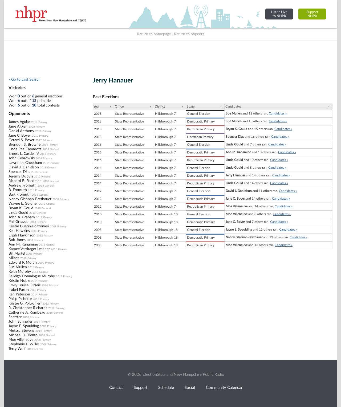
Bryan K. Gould (21, 208)
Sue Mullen (18, 267)
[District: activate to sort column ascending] (170, 107)
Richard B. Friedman (25, 181)
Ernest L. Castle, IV (24, 154)
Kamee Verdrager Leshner (29, 249)
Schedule (166, 388)
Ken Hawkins (19, 231)
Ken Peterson (19, 294)
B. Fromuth (18, 190)
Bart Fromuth (20, 194)
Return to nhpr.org (189, 34)
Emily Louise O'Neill (24, 285)
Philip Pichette (20, 299)
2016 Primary (39, 122)
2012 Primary (43, 140)
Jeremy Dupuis (21, 176)
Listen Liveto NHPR (279, 14)
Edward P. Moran (23, 262)
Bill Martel (17, 253)
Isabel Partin (19, 290)
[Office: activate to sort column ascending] (134, 107)
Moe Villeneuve (21, 340)
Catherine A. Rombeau (27, 312)
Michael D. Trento (23, 335)
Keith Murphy (20, 272)
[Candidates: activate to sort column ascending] (278, 107)
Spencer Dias (19, 172)
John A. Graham (22, 217)
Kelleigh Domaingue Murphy (32, 276)
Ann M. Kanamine (23, 244)
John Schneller (21, 321)
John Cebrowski (22, 158)
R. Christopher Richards (28, 308)
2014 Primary (50, 145)
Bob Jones (17, 240)
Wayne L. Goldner (23, 204)
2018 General (51, 149)
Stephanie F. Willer (24, 344)
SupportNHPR (312, 14)
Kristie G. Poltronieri (25, 303)
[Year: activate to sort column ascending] (103, 107)
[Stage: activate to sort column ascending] (205, 107)
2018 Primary (43, 131)
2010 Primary (40, 136)
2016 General (40, 194)
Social (190, 388)
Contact (116, 388)
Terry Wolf (17, 349)
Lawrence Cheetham (25, 163)
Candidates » (278, 113)
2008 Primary (37, 126)
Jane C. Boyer (20, 135)
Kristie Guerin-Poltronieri (29, 226)
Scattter (15, 317)
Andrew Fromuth (22, 185)
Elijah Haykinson (22, 235)
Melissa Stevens (21, 331)
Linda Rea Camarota (25, 149)
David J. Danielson (24, 167)
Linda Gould (18, 213)
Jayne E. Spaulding (24, 326)
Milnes (14, 258)
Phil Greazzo (19, 222)
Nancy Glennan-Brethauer (30, 199)
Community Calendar (224, 388)
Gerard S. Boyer (21, 140)
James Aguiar (19, 122)
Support (140, 388)
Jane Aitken (18, 126)
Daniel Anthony (21, 131)
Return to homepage (154, 34)
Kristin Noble (19, 281)
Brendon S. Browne (24, 145)
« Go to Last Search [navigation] (24, 79)
